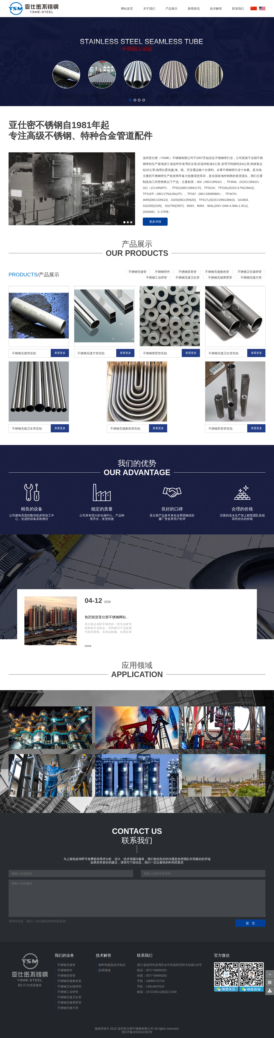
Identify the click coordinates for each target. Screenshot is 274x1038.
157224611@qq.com (161, 991)
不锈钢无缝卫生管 (185, 277)
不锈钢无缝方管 (250, 277)
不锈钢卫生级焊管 (249, 271)
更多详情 (155, 221)
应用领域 (104, 970)
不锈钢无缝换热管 (216, 271)
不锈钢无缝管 (134, 271)
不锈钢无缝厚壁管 (219, 277)
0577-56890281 (156, 970)
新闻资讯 (194, 8)
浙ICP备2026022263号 (137, 1032)
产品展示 (171, 8)
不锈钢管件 (159, 271)
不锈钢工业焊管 (153, 277)
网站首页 (127, 8)
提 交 (250, 923)
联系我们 (238, 8)
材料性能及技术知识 (111, 964)
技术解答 (216, 8)
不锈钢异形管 (185, 271)
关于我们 (149, 8)
